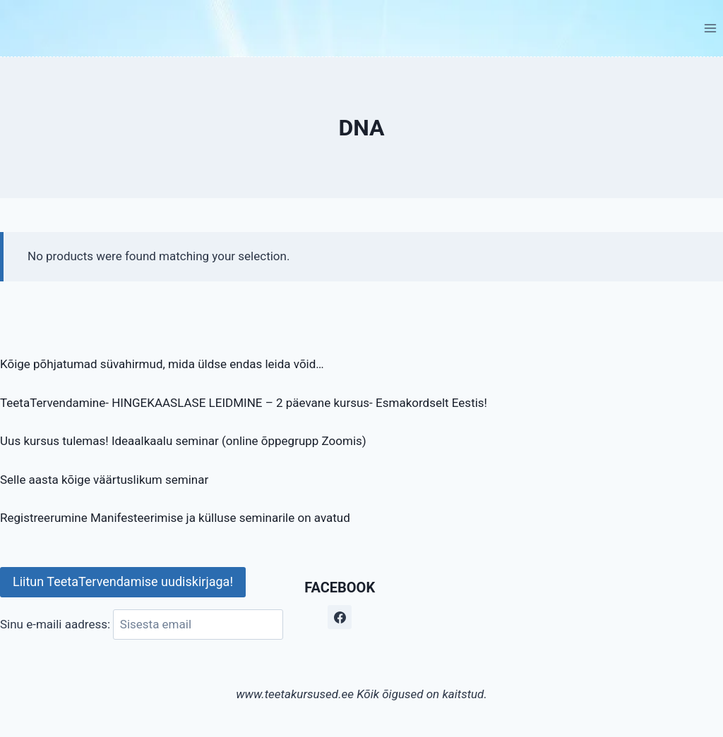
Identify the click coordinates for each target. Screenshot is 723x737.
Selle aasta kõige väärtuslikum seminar (104, 480)
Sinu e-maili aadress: (141, 624)
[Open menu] (710, 28)
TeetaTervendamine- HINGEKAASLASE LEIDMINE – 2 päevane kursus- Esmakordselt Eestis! (243, 403)
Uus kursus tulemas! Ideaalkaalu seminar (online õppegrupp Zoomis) (183, 441)
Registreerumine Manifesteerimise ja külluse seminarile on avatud (175, 518)
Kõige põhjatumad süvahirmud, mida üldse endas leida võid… (162, 364)
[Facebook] (340, 617)
